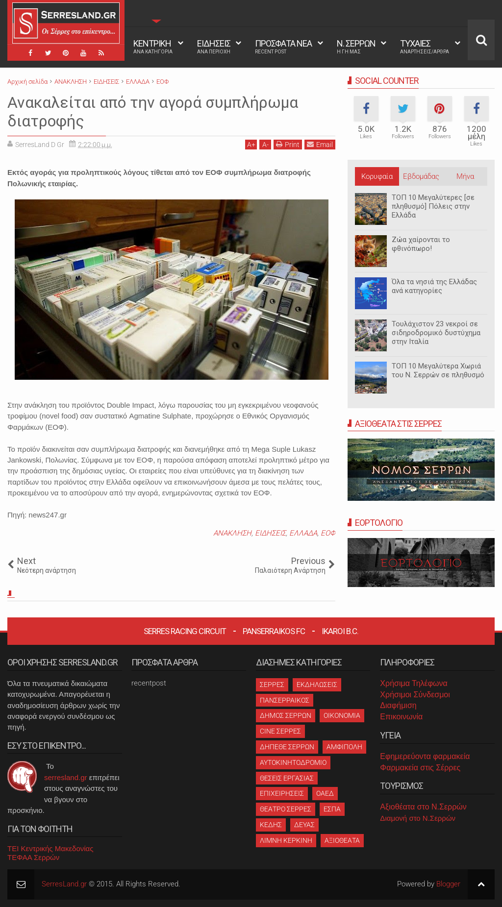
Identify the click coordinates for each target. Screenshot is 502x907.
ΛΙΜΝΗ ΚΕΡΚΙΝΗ (286, 840)
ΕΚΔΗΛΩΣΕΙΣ (317, 684)
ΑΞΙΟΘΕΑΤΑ (342, 840)
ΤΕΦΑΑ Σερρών (33, 857)
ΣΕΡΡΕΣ (272, 684)
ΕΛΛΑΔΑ (303, 533)
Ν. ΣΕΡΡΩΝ (356, 46)
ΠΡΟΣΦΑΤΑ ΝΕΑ (283, 46)
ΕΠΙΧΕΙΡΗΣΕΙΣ (282, 793)
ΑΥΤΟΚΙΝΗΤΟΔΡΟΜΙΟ (293, 762)
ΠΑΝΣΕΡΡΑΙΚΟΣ (284, 700)
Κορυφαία (377, 176)
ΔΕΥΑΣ (304, 825)
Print (288, 144)
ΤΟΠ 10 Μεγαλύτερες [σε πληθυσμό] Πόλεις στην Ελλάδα (433, 206)
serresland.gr (65, 777)
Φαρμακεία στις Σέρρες (420, 767)
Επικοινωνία (401, 716)
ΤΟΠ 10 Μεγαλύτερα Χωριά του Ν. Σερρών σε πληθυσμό (438, 370)
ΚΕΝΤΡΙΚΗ (153, 46)
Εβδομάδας (421, 176)
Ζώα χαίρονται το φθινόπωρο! (421, 244)
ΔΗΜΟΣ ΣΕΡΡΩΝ (285, 715)
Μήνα (465, 176)
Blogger (448, 884)
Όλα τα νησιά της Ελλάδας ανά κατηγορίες (434, 286)
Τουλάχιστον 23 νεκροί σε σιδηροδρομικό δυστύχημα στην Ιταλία (436, 332)
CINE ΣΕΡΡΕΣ (280, 731)
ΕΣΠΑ (332, 809)
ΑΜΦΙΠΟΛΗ (344, 747)
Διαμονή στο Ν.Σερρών (417, 818)
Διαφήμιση (398, 705)
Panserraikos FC (274, 631)
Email (320, 144)
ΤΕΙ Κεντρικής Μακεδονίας (50, 848)
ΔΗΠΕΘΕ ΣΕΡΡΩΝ (287, 747)
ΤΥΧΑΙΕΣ (424, 46)
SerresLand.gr (64, 884)
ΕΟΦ (328, 533)
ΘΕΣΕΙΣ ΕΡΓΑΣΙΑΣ (287, 778)
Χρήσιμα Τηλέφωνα (413, 683)
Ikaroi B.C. (340, 631)
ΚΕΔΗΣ (271, 825)
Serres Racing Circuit (185, 631)
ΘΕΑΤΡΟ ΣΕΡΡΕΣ (285, 809)
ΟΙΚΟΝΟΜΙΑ (342, 715)
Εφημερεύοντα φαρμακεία (425, 756)
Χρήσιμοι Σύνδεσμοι (415, 694)
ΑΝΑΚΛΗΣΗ (232, 533)
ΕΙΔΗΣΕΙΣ (213, 46)
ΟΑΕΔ (325, 793)
